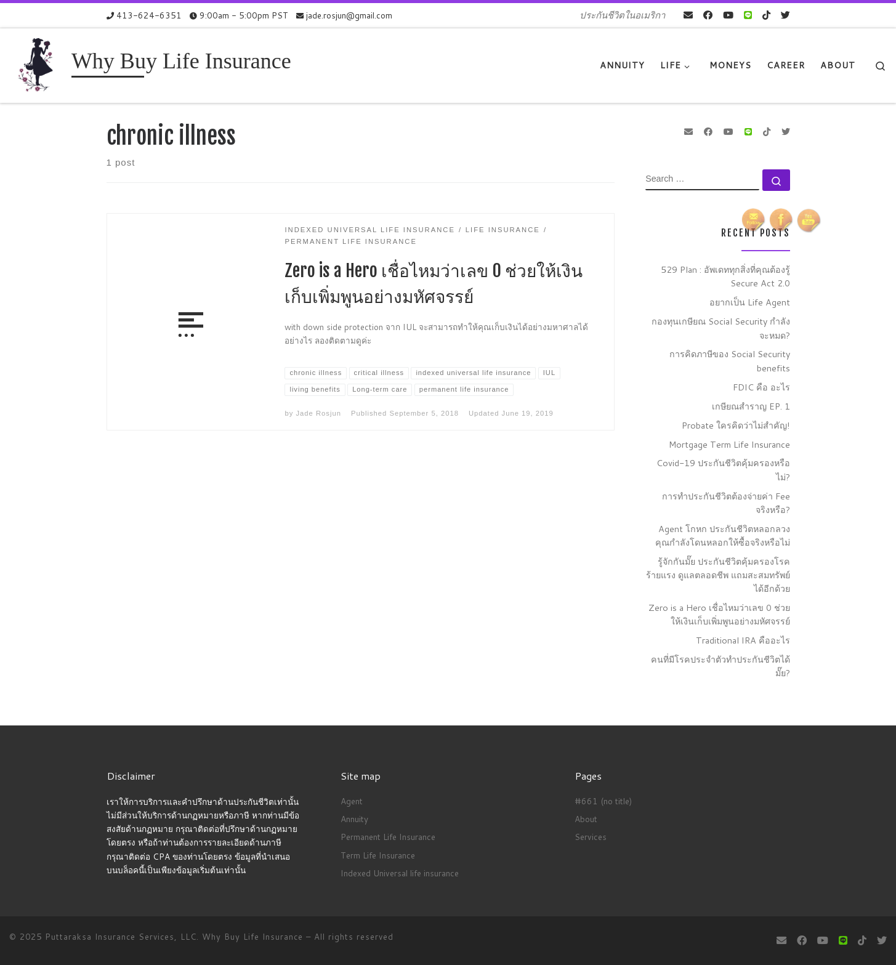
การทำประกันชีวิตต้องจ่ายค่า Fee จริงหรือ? (726, 503)
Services (591, 836)
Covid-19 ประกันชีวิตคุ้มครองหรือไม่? (723, 469)
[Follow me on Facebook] (707, 15)
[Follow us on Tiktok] (766, 15)
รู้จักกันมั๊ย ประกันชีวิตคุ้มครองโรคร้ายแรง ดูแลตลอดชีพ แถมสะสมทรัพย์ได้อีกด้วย (718, 575)
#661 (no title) (603, 801)
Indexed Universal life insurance (400, 873)
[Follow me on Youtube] (728, 15)
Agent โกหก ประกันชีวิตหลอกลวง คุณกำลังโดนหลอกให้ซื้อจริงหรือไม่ (722, 535)
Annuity (354, 819)
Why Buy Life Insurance (254, 936)
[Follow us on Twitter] (785, 15)
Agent (352, 801)
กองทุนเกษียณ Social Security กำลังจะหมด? (721, 328)
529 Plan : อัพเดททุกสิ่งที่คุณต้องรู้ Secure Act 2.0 (725, 276)
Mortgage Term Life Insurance (729, 444)
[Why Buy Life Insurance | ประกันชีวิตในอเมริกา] (38, 64)
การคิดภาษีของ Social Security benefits (729, 360)
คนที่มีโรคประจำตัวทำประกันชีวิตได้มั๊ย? (720, 666)
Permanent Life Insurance (388, 836)
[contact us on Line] (748, 15)
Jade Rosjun (318, 413)
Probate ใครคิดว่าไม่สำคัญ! (736, 425)
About (586, 819)
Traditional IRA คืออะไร (743, 640)
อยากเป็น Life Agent (749, 302)
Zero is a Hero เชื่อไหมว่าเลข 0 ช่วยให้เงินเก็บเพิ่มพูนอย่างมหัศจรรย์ (719, 614)
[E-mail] (688, 15)
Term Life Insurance (378, 855)
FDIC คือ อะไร (761, 387)
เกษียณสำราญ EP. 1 (751, 406)
